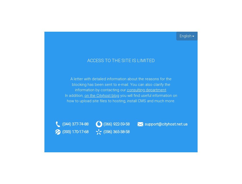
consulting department (146, 90)
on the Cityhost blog (101, 95)
